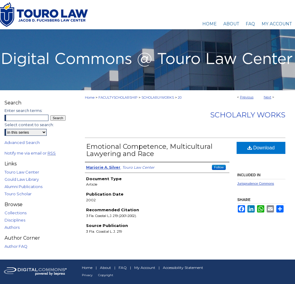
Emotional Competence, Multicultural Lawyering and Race (149, 150)
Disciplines (15, 220)
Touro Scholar (18, 193)
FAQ (123, 267)
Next (267, 97)
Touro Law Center (22, 172)
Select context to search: (29, 124)
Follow (219, 167)
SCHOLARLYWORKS (157, 97)
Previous (246, 97)
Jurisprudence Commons (255, 183)
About (105, 267)
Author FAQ (16, 246)
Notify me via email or (30, 153)
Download (261, 147)
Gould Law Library (22, 179)
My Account (144, 267)
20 (180, 97)
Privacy (87, 275)
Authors (12, 227)
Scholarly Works (247, 114)
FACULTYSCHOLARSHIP (118, 97)
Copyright (105, 275)
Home (90, 97)
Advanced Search (22, 142)
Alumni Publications (23, 186)
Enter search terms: (23, 110)
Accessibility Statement (183, 267)
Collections (15, 212)
